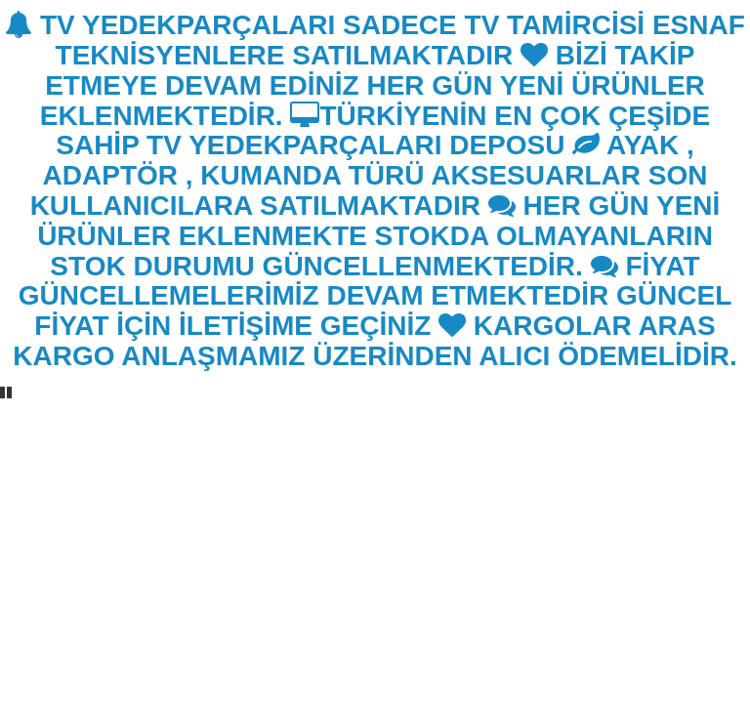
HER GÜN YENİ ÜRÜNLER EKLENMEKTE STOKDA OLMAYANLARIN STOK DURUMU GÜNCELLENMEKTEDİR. (378, 235)
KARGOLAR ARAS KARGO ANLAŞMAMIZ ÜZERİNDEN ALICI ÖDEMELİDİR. (374, 340)
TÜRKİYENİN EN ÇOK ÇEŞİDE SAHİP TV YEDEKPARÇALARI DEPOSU (383, 131)
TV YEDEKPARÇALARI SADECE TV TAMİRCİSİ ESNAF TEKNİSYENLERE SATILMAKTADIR (375, 40)
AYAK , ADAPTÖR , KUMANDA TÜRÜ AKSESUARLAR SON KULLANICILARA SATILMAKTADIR (369, 175)
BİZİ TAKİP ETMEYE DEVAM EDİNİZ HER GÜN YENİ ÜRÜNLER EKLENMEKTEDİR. (372, 85)
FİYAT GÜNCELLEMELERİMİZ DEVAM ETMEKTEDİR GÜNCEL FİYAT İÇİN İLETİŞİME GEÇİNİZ (375, 296)
